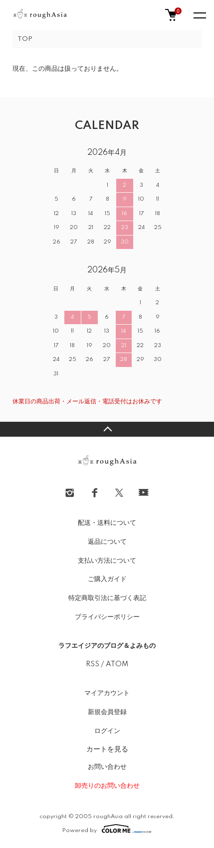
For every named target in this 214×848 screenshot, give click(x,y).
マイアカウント (107, 693)
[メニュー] (199, 15)
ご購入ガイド (107, 579)
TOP (24, 39)
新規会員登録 (107, 712)
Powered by (107, 828)
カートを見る (107, 749)
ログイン (107, 730)
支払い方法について (107, 560)
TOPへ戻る (107, 429)
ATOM (117, 664)
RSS (92, 664)
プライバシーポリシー (107, 616)
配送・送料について (107, 522)
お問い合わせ (107, 766)
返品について (107, 541)
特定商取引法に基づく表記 (107, 598)
